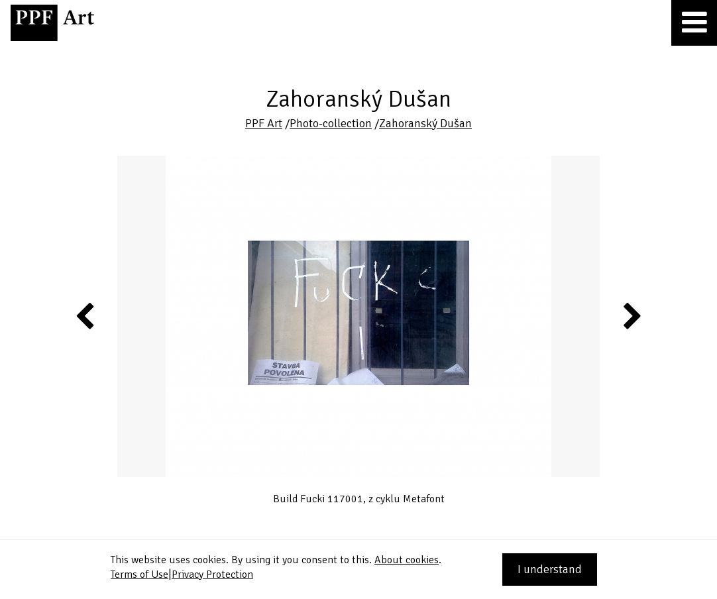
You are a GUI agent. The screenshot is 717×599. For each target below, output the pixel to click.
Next (631, 315)
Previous (85, 315)
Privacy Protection (212, 574)
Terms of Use (139, 574)
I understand (550, 569)
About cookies (406, 560)
